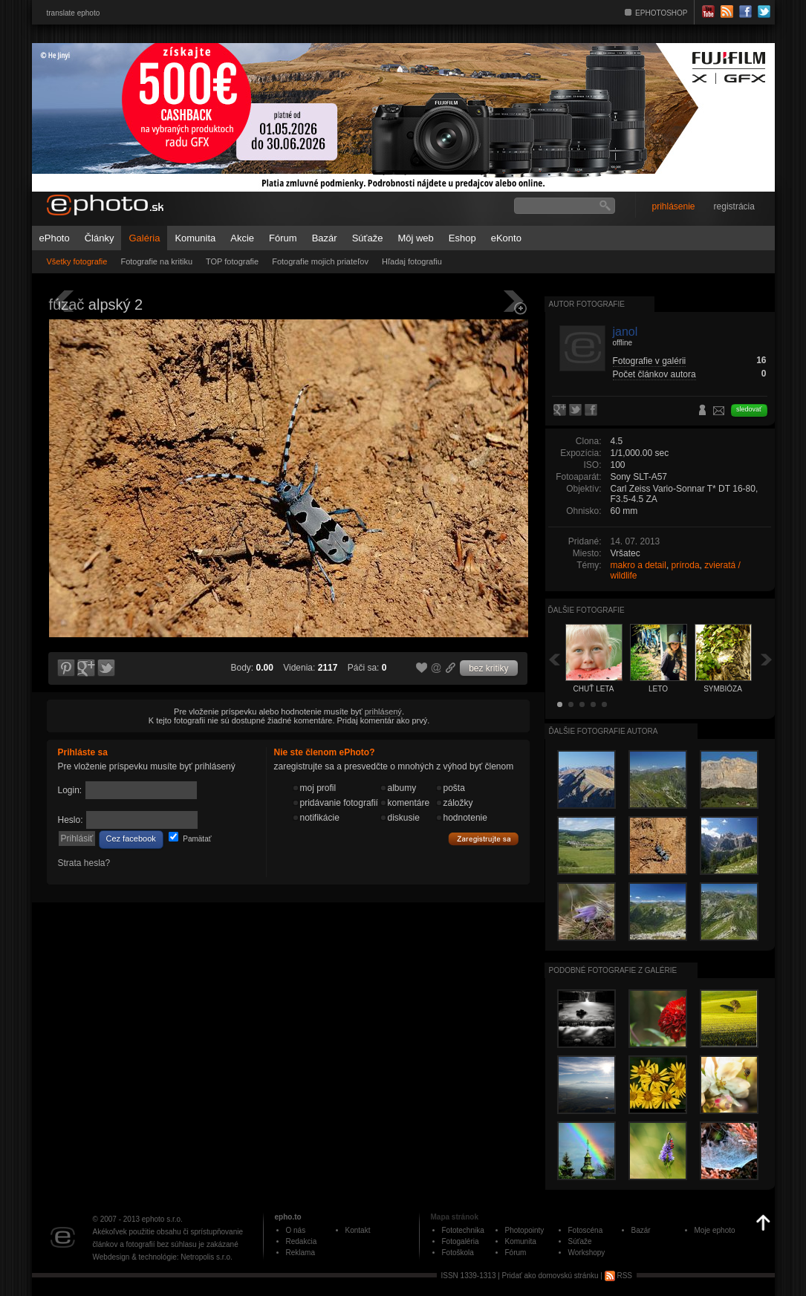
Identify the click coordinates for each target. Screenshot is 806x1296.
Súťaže (367, 238)
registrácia (734, 206)
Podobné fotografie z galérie (613, 970)
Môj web (415, 238)
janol (625, 331)
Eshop (462, 238)
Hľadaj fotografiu (412, 261)
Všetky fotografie (77, 261)
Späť (554, 659)
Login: (70, 790)
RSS (618, 1275)
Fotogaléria (460, 1241)
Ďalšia (766, 659)
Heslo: (70, 820)
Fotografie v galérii (649, 361)
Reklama (300, 1252)
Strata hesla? (84, 863)
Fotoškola (458, 1252)
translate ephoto (73, 13)
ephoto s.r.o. (162, 1219)
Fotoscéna (585, 1230)
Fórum (283, 238)
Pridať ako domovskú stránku (550, 1275)
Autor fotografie (587, 304)
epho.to (288, 1217)
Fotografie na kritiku (156, 261)
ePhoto (54, 238)
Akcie (242, 238)
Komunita (195, 238)
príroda (686, 565)
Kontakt (358, 1230)
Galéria (144, 238)
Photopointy (525, 1230)
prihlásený (383, 711)
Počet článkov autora (654, 374)
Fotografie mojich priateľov (320, 261)
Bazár (324, 238)
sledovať (748, 409)
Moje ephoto (715, 1230)
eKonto (506, 238)
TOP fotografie (232, 261)
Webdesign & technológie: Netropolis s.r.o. (163, 1257)
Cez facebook (131, 838)
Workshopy (586, 1252)
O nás (296, 1230)
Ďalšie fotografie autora (603, 731)
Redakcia (301, 1241)
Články (99, 238)
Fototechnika (463, 1230)
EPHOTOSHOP (661, 13)
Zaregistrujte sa (483, 839)
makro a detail (638, 565)
